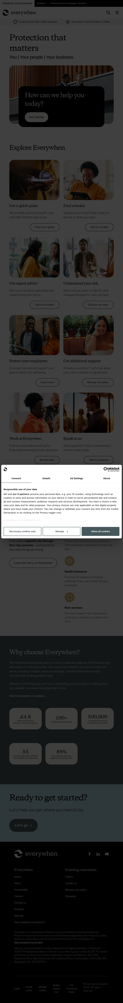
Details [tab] (46, 478)
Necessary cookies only (22, 531)
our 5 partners (21, 494)
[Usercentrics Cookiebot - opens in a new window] (105, 469)
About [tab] (106, 478)
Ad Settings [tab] (76, 478)
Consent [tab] (16, 478)
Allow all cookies (100, 531)
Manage (61, 531)
